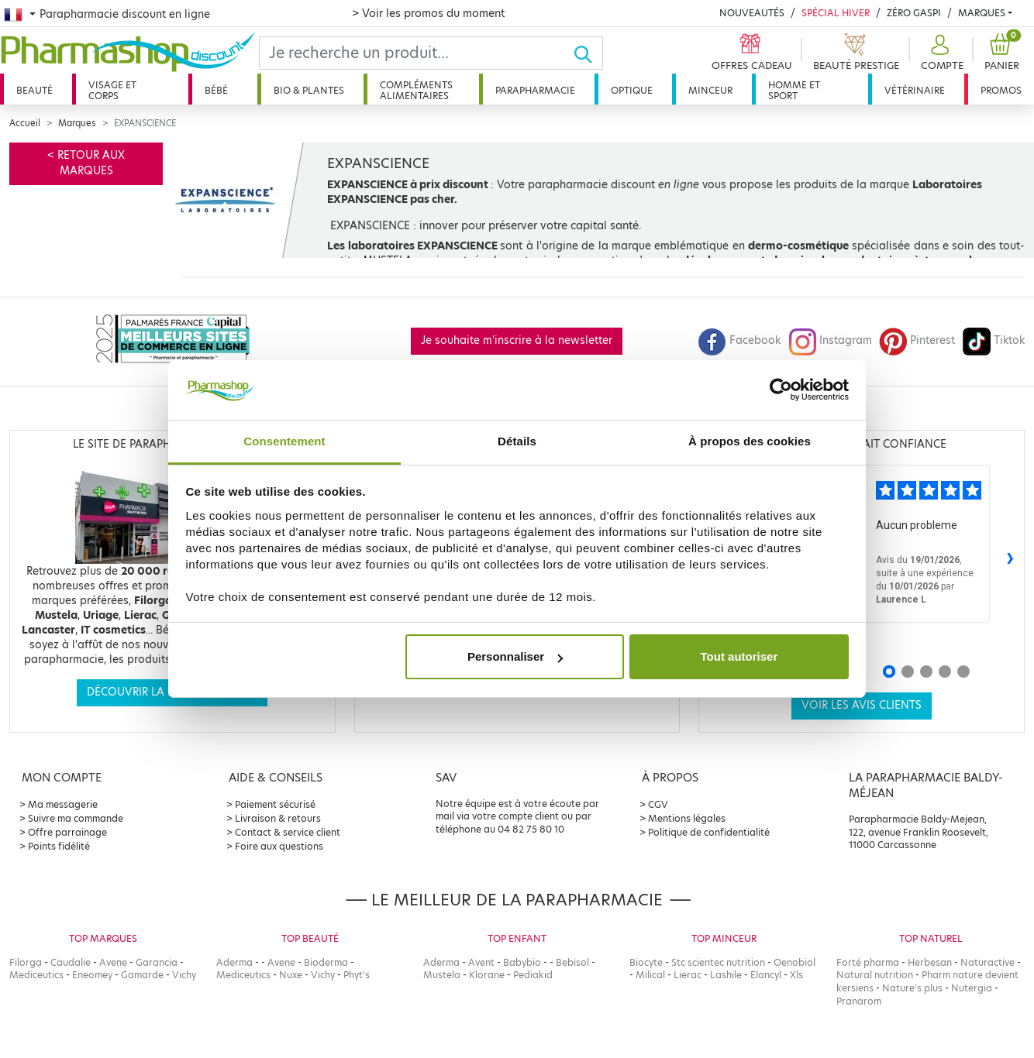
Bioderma (326, 962)
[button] (940, 53)
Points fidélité (59, 846)
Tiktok (994, 340)
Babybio (522, 962)
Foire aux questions (279, 846)
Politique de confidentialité (709, 832)
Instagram (830, 340)
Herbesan (930, 962)
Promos (1001, 90)
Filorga (25, 962)
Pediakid (533, 974)
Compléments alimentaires (416, 90)
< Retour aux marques (86, 163)
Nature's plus (912, 987)
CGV (658, 804)
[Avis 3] (926, 671)
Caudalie (70, 962)
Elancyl (765, 974)
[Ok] (588, 53)
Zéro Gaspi (914, 12)
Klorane (487, 974)
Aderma (234, 962)
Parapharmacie (535, 90)
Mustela (441, 974)
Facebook (739, 340)
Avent (481, 962)
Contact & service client (287, 832)
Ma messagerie (63, 804)
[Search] (416, 53)
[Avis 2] (907, 671)
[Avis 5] (963, 671)
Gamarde (142, 974)
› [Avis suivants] (1010, 556)
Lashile (726, 974)
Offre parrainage (67, 832)
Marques (981, 12)
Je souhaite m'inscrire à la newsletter (516, 340)
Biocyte (646, 962)
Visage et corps (112, 90)
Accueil (24, 123)
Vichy (184, 974)
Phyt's (356, 974)
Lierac (687, 974)
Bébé (216, 90)
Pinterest (917, 340)
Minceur (710, 90)
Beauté (34, 90)
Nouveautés (751, 12)
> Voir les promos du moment (428, 13)
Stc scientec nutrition (718, 962)
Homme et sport (794, 90)
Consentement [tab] (284, 441)
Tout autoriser (739, 656)
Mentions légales (687, 818)
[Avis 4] (945, 671)
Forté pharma (867, 962)
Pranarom (858, 1001)
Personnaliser (515, 656)
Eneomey (92, 974)
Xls (796, 974)
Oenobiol (794, 962)
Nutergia (971, 987)
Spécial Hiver (835, 12)
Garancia (157, 962)
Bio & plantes (309, 90)
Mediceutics (36, 974)
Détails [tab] (517, 441)
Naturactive (987, 962)
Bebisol (572, 962)
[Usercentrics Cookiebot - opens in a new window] (781, 389)
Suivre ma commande (75, 818)
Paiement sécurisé (275, 804)
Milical (650, 974)
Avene (113, 962)
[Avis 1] (889, 671)
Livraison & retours (278, 818)
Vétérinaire (914, 90)
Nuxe (290, 974)
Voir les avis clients (861, 705)
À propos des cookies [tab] (749, 441)
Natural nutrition (874, 974)
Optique (632, 90)
